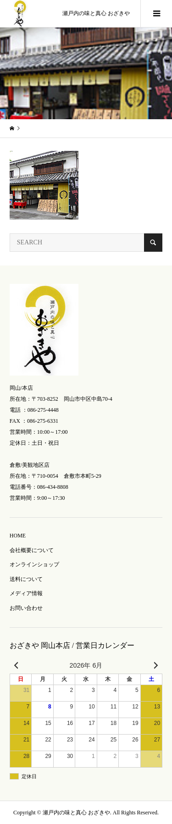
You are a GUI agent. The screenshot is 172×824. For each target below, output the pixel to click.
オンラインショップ (34, 564)
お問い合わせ (26, 608)
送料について (26, 579)
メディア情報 (26, 593)
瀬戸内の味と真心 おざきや (96, 13)
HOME (18, 535)
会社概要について (32, 550)
